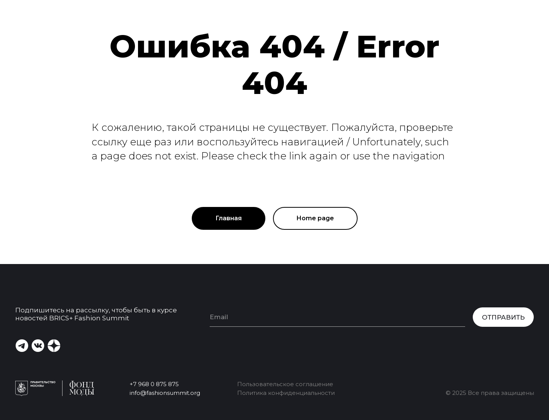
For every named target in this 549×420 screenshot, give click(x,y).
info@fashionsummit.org (165, 392)
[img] (54, 345)
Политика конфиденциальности (286, 392)
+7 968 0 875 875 (154, 384)
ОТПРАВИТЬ (503, 317)
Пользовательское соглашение (285, 384)
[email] (337, 317)
